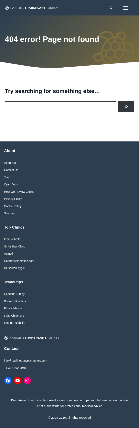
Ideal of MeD (12, 239)
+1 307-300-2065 (15, 367)
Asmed (8, 253)
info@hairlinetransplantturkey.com (25, 360)
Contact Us (11, 170)
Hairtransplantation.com (19, 261)
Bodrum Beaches (15, 301)
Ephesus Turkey (14, 294)
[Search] (126, 106)
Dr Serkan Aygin (14, 268)
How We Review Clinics (19, 191)
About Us (10, 162)
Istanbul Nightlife (14, 322)
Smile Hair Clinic (14, 246)
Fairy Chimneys (14, 315)
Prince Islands (13, 308)
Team (7, 177)
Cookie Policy (12, 206)
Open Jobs (11, 184)
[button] (111, 8)
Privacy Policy (13, 198)
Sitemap (9, 213)
